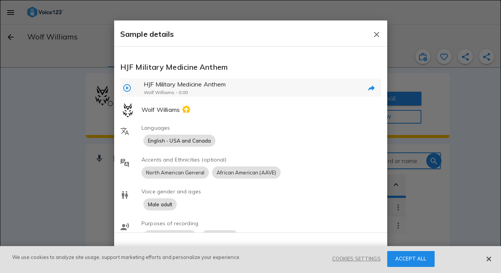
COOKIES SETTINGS (356, 259)
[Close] (489, 259)
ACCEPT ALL (410, 259)
